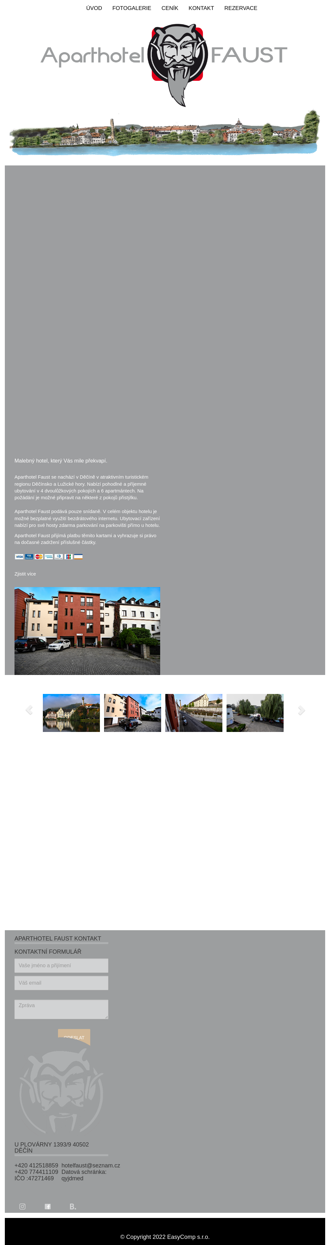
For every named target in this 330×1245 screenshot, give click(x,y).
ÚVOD (94, 8)
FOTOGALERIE (131, 8)
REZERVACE (240, 8)
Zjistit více (25, 573)
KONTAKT (201, 8)
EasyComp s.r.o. (188, 1237)
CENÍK (169, 8)
